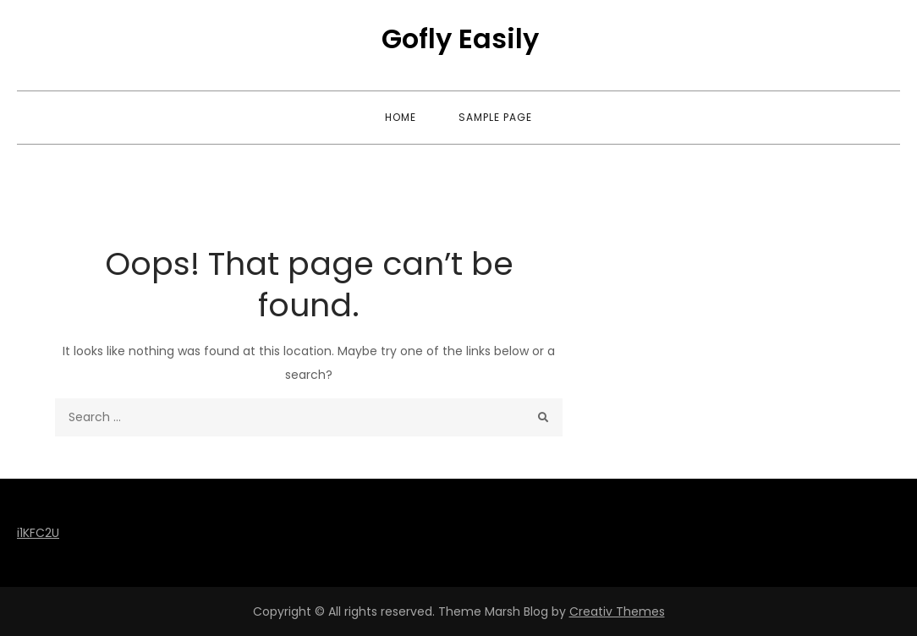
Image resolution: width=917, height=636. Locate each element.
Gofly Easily (460, 38)
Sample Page (495, 117)
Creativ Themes (617, 611)
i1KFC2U (38, 532)
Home (400, 117)
